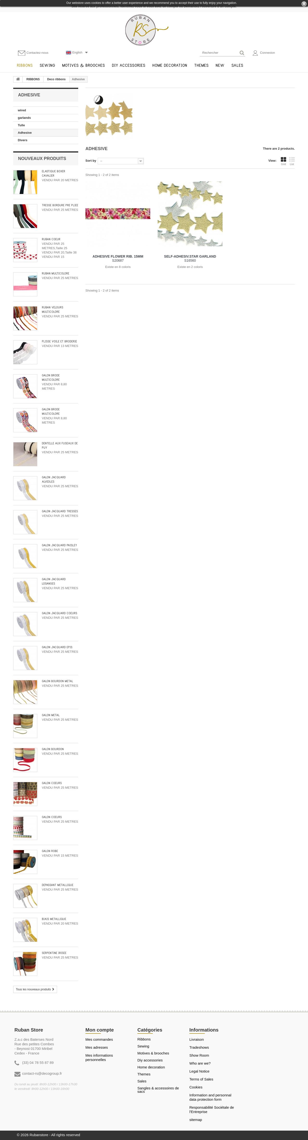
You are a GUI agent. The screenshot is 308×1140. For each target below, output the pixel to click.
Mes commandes (99, 1039)
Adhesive (25, 132)
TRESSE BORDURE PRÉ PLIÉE (60, 205)
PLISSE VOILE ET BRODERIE (59, 341)
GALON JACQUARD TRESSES (60, 511)
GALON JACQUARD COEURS (59, 613)
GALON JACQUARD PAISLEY (59, 545)
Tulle (21, 125)
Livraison (196, 1039)
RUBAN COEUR (51, 239)
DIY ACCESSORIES (150, 1060)
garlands (24, 118)
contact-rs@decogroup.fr (42, 1073)
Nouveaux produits (42, 158)
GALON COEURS (52, 783)
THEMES (143, 1074)
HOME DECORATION (151, 1067)
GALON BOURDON (53, 749)
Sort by (90, 160)
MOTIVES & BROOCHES (153, 1053)
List (292, 161)
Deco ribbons (56, 79)
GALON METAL (51, 715)
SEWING (143, 1046)
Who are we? (200, 1063)
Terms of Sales (201, 1079)
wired (22, 110)
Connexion (264, 53)
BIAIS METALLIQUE (54, 919)
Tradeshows (199, 1047)
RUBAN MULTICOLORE (55, 273)
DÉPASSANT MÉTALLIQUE (57, 885)
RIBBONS (33, 79)
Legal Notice (199, 1071)
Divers (22, 140)
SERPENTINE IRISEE (54, 953)
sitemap (195, 1120)
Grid (283, 161)
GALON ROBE (50, 851)
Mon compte (99, 1030)
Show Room (199, 1055)
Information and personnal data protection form (210, 1097)
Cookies (195, 1087)
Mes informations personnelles (99, 1057)
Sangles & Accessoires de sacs (158, 1090)
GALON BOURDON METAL (57, 681)
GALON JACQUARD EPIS (57, 647)
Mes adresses (96, 1047)
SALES (142, 1081)
